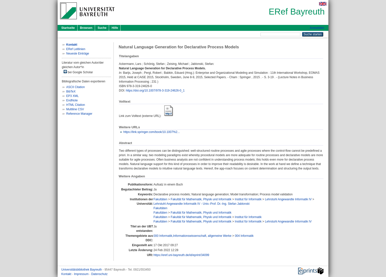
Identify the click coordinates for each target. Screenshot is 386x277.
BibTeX (71, 91)
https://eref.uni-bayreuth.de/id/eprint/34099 (181, 255)
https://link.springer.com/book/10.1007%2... (151, 132)
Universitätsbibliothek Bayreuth (82, 269)
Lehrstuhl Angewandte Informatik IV (288, 199)
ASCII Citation (75, 87)
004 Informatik (244, 236)
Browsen (86, 28)
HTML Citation (75, 105)
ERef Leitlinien (75, 49)
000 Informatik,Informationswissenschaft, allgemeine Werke (193, 236)
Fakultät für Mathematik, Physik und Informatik (201, 199)
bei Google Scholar (78, 72)
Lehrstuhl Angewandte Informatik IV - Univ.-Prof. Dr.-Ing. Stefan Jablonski (202, 203)
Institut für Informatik (248, 199)
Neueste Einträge (77, 53)
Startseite (68, 28)
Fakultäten (160, 199)
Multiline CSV (75, 109)
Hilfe (115, 28)
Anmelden (317, 28)
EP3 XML (72, 96)
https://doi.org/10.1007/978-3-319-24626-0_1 (155, 90)
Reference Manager (79, 113)
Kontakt (66, 274)
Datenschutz (99, 274)
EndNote (72, 100)
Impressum (81, 274)
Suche (101, 28)
